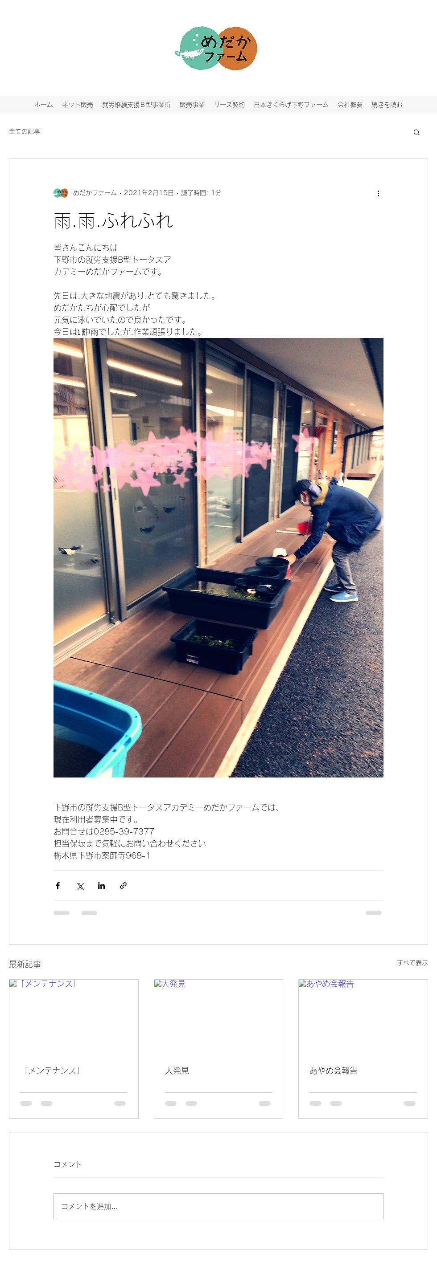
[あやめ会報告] (363, 1016)
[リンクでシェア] (123, 885)
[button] (416, 131)
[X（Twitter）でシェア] (79, 885)
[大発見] (218, 1016)
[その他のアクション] (378, 192)
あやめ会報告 (333, 1070)
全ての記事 (24, 131)
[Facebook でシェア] (58, 885)
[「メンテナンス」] (73, 1016)
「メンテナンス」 (52, 1070)
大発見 (177, 1070)
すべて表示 (412, 963)
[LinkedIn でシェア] (101, 885)
